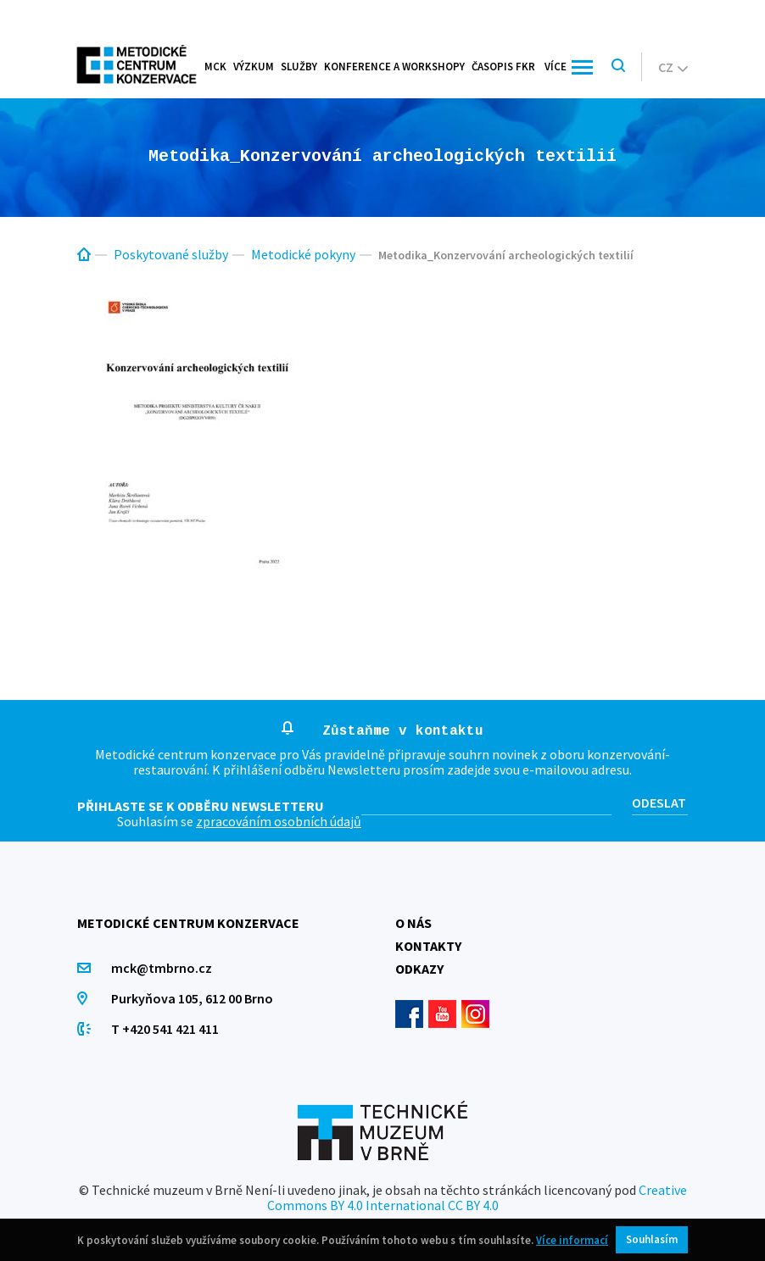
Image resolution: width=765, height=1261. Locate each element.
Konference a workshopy (394, 66)
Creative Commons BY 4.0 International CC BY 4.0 (477, 1197)
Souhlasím (652, 1239)
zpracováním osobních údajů (278, 821)
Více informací (572, 1240)
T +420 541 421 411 (165, 1028)
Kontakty (428, 945)
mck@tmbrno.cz (161, 967)
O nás (413, 922)
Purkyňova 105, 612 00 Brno (192, 998)
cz (673, 66)
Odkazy (419, 968)
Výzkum (253, 66)
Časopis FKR (503, 66)
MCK (215, 66)
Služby (299, 66)
